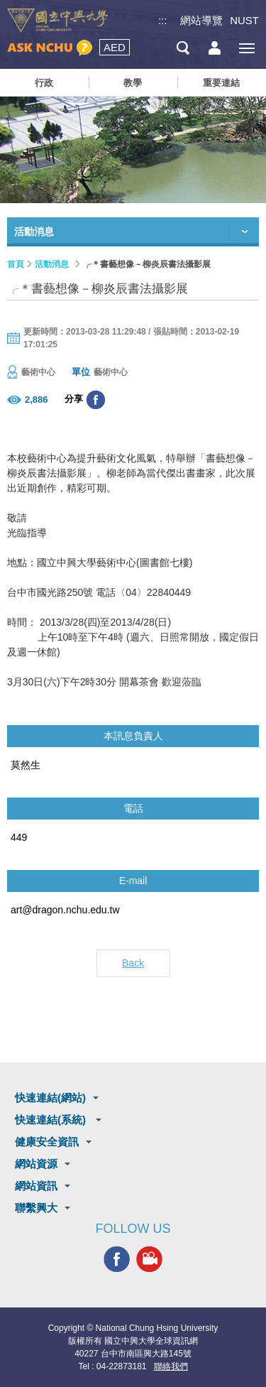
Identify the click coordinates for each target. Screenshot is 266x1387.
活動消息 (52, 264)
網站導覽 (201, 20)
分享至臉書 (96, 400)
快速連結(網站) (50, 1098)
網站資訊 (36, 1186)
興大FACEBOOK (117, 1259)
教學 (132, 82)
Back (133, 963)
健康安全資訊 (47, 1142)
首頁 (15, 264)
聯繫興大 (36, 1208)
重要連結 (221, 82)
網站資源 (36, 1164)
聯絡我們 (171, 1366)
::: (162, 20)
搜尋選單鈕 (182, 48)
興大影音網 (149, 1259)
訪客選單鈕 (214, 48)
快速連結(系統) (52, 1120)
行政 (44, 82)
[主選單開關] (246, 48)
